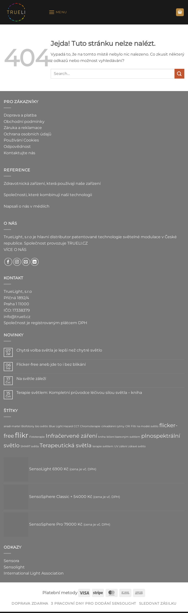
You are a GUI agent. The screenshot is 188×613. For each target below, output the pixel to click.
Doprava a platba (20, 115)
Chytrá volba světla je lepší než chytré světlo (59, 350)
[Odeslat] (179, 73)
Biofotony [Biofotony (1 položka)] (27, 426)
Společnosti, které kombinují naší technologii (48, 194)
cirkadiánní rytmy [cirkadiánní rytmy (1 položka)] (112, 426)
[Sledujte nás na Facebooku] (8, 262)
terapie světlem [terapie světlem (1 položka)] (103, 446)
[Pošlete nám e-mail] (26, 262)
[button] (58, 12)
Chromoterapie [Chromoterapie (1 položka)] (90, 426)
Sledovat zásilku (157, 603)
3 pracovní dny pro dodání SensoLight (93, 603)
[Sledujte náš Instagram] (17, 262)
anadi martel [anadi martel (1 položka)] (12, 426)
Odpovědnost (17, 146)
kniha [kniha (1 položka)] (102, 436)
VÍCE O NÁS (15, 249)
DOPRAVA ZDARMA (30, 603)
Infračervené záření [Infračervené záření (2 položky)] (71, 436)
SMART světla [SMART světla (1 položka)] (30, 446)
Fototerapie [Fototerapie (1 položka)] (37, 436)
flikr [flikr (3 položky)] (21, 435)
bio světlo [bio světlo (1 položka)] (41, 426)
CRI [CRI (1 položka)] (127, 426)
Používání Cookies (21, 140)
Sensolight (14, 567)
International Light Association (34, 573)
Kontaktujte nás (19, 153)
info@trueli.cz (17, 316)
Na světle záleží (31, 378)
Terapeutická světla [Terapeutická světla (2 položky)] (66, 445)
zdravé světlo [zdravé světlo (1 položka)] (137, 446)
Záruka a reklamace (23, 127)
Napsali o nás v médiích (26, 206)
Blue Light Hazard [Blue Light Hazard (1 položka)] (61, 426)
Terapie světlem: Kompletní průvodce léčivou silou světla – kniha (79, 392)
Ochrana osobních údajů (27, 134)
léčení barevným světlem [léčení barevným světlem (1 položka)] (123, 436)
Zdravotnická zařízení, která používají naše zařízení (52, 183)
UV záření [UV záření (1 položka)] (120, 446)
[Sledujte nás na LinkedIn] (35, 262)
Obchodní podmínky (24, 121)
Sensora (11, 560)
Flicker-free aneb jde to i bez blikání (51, 364)
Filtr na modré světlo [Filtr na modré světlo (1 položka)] (144, 426)
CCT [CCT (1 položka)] (76, 426)
